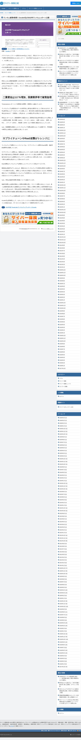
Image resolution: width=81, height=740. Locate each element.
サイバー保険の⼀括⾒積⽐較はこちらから (18, 48)
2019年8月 (62, 313)
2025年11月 (62, 133)
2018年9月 (62, 343)
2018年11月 (62, 338)
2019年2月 (62, 330)
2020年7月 (62, 283)
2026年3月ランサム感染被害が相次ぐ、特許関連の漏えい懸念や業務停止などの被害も (69, 49)
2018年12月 (62, 335)
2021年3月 (62, 261)
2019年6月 (62, 319)
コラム (24, 8)
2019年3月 (62, 327)
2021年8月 (62, 248)
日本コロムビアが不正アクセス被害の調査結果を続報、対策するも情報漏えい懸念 (69, 62)
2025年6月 (62, 146)
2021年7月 (62, 250)
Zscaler (8, 51)
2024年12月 (62, 160)
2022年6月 (62, 220)
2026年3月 (62, 122)
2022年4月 (62, 226)
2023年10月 (62, 190)
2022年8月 (62, 218)
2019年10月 (62, 308)
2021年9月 (62, 245)
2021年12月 (62, 237)
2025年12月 (62, 130)
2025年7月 (62, 144)
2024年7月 (62, 171)
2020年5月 (62, 289)
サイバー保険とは (14, 8)
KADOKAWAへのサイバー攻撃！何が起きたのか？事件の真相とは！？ (69, 98)
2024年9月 (62, 168)
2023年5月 (62, 198)
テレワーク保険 (63, 386)
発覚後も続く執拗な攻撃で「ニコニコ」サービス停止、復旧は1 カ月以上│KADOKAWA (69, 94)
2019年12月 (62, 302)
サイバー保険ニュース (35, 8)
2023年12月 (62, 185)
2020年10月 (62, 275)
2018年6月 (62, 352)
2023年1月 (62, 207)
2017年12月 (62, 368)
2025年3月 (62, 155)
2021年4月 (62, 259)
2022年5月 (62, 223)
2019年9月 (62, 311)
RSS (80, 730)
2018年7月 (62, 349)
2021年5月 (62, 256)
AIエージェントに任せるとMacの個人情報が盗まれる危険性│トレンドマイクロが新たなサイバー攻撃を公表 (69, 73)
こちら (12, 726)
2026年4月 (62, 119)
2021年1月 (62, 267)
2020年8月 (62, 280)
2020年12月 (62, 270)
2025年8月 (62, 141)
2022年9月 (62, 215)
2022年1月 (62, 234)
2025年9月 (62, 138)
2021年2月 (62, 264)
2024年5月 (62, 174)
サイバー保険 (62, 381)
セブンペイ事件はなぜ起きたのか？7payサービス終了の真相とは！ (69, 88)
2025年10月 (62, 136)
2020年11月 (62, 272)
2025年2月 (62, 157)
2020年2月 (62, 297)
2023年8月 (62, 193)
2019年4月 (62, 324)
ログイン (61, 396)
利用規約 (65, 730)
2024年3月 (62, 177)
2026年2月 (62, 125)
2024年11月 (62, 163)
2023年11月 (62, 187)
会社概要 (45, 730)
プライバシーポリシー (55, 730)
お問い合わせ (73, 730)
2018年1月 (62, 365)
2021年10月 (62, 242)
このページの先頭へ (75, 734)
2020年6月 (62, 286)
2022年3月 (62, 229)
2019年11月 (62, 305)
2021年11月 (62, 239)
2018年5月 (62, 354)
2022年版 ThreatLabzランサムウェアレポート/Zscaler (21, 207)
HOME (3, 8)
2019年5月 (62, 322)
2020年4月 (62, 291)
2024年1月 (62, 182)
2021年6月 (62, 253)
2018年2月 (62, 363)
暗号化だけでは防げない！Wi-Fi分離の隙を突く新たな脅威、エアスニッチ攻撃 (69, 56)
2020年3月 (62, 294)
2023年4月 (62, 201)
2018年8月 (62, 346)
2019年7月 (62, 316)
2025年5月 (62, 149)
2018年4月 (62, 357)
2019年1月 (62, 332)
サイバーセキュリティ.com (66, 407)
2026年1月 (62, 127)
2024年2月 (62, 179)
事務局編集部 (24, 228)
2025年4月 (62, 152)
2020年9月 (62, 278)
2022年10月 (62, 212)
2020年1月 (62, 300)
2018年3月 (62, 360)
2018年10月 (62, 341)
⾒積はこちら (75, 3)
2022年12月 (62, 209)
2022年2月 (62, 231)
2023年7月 (62, 196)
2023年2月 (62, 204)
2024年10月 (62, 166)
